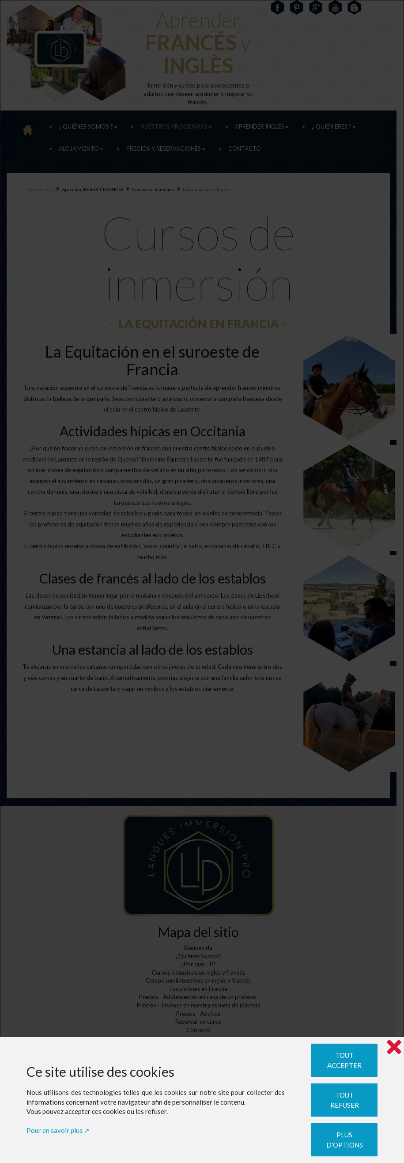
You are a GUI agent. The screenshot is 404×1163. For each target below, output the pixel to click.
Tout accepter (344, 1060)
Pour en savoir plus (54, 1130)
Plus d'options (344, 1140)
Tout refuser (344, 1100)
